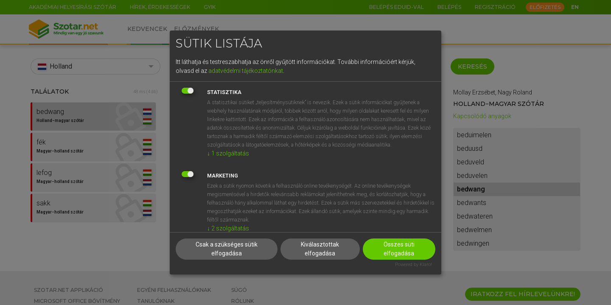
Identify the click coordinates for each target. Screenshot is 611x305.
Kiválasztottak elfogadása (320, 249)
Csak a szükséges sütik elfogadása (227, 249)
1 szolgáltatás (228, 153)
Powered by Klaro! (413, 264)
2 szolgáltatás (228, 228)
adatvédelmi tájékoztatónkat (245, 70)
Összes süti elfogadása (399, 249)
